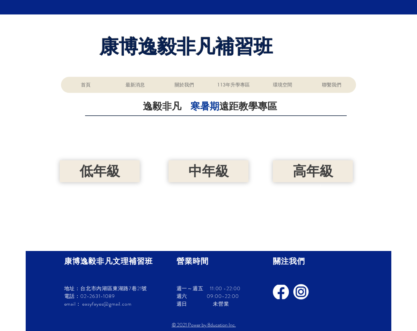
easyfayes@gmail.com (106, 304)
